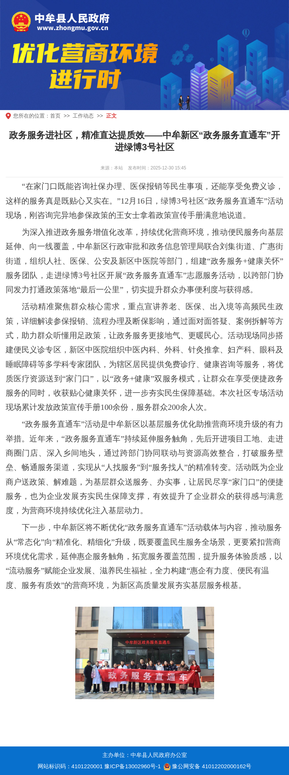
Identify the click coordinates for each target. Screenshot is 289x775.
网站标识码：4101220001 (70, 766)
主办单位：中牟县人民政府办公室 (144, 755)
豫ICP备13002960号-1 (132, 766)
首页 (55, 116)
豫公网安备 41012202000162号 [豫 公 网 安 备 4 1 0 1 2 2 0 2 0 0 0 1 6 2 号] (206, 766)
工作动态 (83, 116)
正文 (111, 116)
